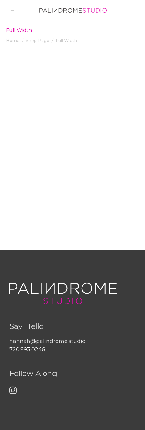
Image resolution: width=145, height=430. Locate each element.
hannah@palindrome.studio (47, 341)
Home (13, 40)
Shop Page (37, 40)
